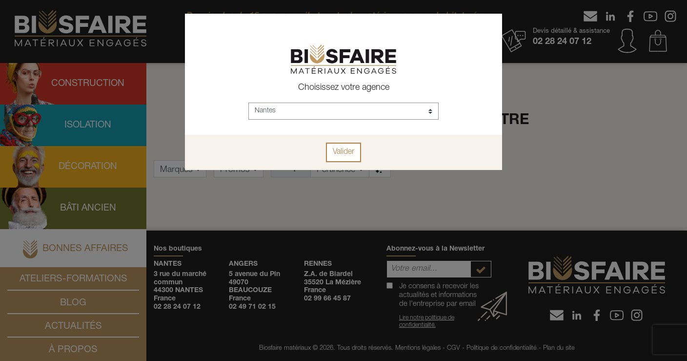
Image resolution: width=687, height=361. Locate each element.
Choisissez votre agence (343, 88)
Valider (343, 152)
